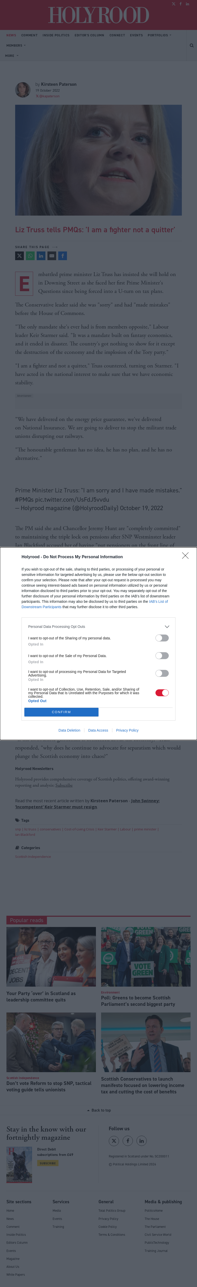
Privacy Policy (127, 730)
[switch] (162, 638)
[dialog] (98, 643)
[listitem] (98, 626)
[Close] (187, 557)
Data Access (98, 730)
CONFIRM (61, 712)
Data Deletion (69, 730)
